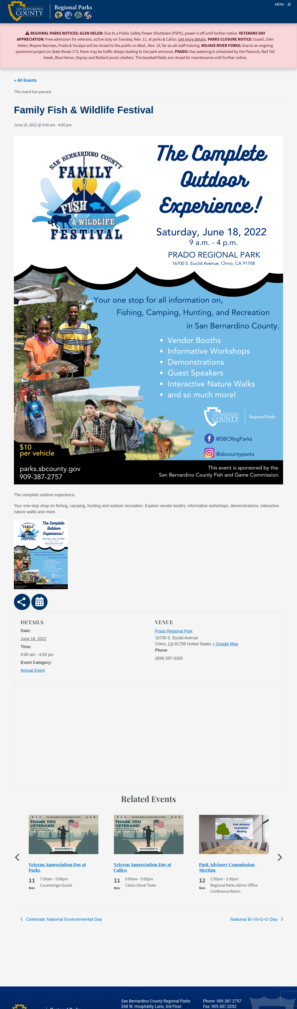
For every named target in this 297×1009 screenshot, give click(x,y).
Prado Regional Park (173, 631)
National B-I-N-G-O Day (254, 919)
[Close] (287, 33)
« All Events (25, 80)
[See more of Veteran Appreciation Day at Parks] (63, 867)
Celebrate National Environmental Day (63, 919)
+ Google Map (225, 644)
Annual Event (33, 670)
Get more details (192, 39)
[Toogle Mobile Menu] (282, 4)
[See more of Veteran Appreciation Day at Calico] (149, 867)
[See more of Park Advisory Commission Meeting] (234, 867)
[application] (83, 736)
